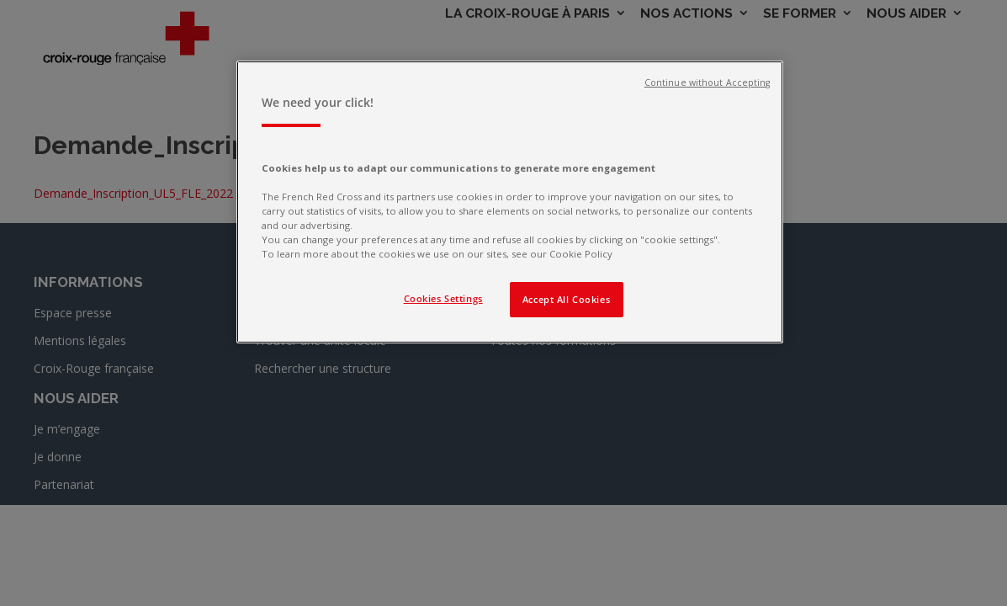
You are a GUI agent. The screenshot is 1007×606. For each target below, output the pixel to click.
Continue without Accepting (707, 82)
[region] (509, 202)
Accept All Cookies (566, 299)
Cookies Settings (443, 298)
